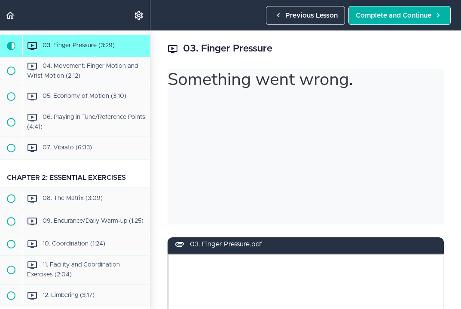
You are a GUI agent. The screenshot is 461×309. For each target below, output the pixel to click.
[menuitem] (139, 15)
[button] (10, 15)
